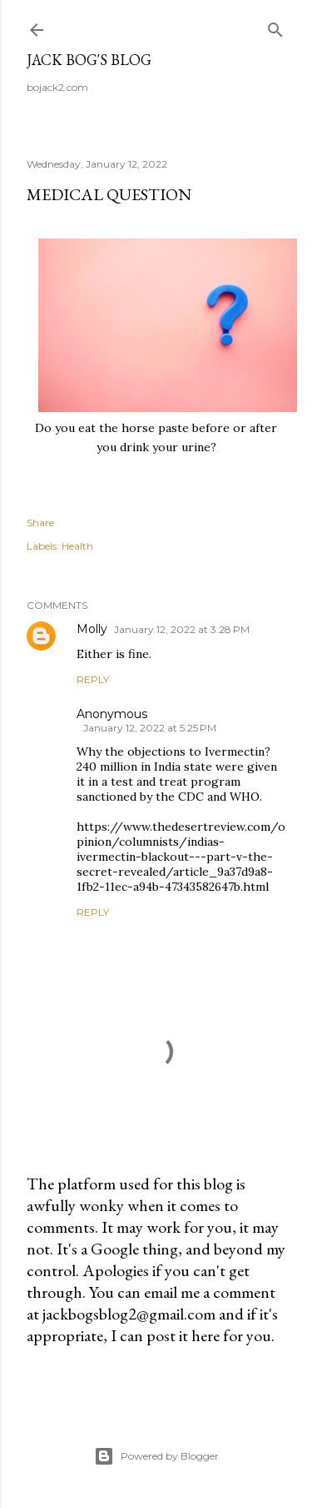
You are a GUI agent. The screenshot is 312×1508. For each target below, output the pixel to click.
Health (77, 546)
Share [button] (40, 522)
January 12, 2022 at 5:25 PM (149, 727)
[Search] (275, 26)
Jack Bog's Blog (89, 59)
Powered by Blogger (156, 1456)
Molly (92, 628)
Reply (93, 679)
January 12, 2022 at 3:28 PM (182, 629)
